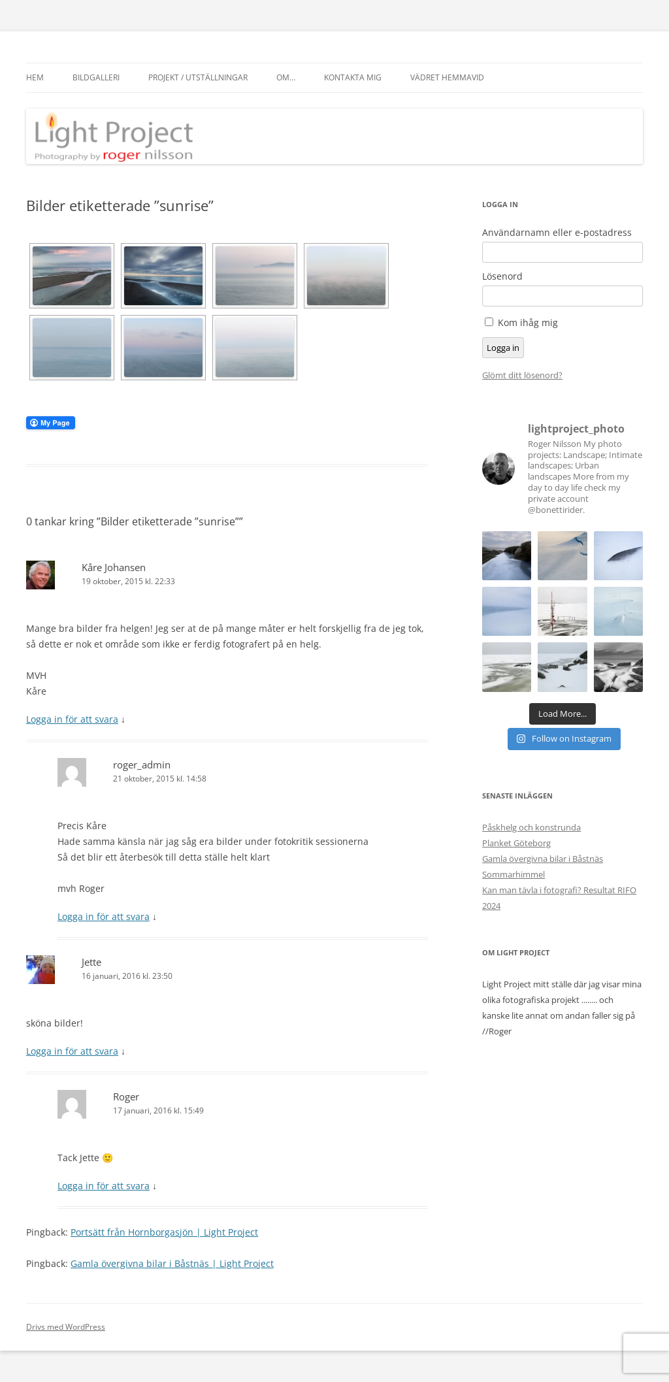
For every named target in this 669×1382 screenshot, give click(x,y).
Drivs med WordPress (65, 1326)
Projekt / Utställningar (198, 77)
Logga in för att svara (72, 719)
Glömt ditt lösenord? (522, 375)
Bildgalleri (96, 77)
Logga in (503, 348)
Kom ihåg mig (528, 322)
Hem (35, 77)
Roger (126, 1096)
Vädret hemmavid (447, 77)
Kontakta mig (353, 77)
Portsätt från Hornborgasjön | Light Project (164, 1232)
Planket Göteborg (516, 843)
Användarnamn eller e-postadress (557, 232)
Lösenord (502, 276)
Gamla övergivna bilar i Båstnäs (542, 858)
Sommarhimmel (513, 874)
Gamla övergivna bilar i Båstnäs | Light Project (172, 1263)
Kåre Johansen (114, 567)
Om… (285, 77)
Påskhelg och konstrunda (531, 827)
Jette (91, 961)
